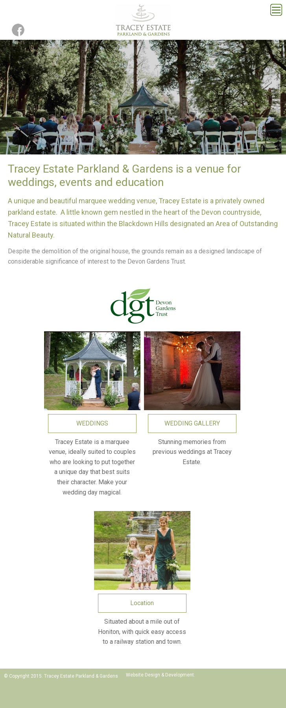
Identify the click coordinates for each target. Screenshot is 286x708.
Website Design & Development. (160, 675)
